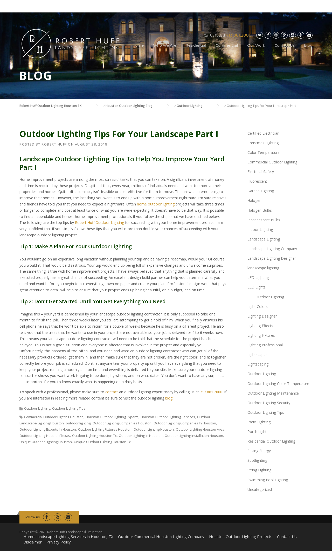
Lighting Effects (260, 325)
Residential (196, 45)
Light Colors (257, 306)
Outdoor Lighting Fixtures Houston (105, 429)
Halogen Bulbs (259, 210)
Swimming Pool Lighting (267, 479)
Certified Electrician (263, 133)
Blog (308, 45)
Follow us (32, 517)
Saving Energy (259, 450)
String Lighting (259, 469)
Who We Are (164, 45)
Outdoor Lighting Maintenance (273, 393)
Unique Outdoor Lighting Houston (45, 441)
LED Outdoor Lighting (265, 296)
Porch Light (257, 431)
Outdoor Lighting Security (268, 402)
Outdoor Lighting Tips (68, 408)
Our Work (256, 45)
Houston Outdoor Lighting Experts (112, 417)
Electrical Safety (260, 171)
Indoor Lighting (260, 229)
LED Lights (256, 287)
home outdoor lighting (156, 204)
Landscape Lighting (263, 239)
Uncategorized (259, 489)
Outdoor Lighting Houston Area (200, 429)
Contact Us (284, 45)
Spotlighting (257, 460)
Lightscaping (257, 364)
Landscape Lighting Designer (271, 258)
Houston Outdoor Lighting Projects (240, 537)
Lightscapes (257, 354)
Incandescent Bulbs (263, 219)
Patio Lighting (259, 421)
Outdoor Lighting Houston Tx (94, 435)
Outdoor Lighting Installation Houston (194, 435)
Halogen (254, 200)
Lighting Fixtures (261, 335)
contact (111, 391)
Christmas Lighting (263, 142)
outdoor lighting (78, 423)
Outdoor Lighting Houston (154, 429)
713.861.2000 (239, 35)
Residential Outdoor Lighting (271, 441)
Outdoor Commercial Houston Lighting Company (161, 537)
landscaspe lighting (263, 267)
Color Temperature (263, 152)
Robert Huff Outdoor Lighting (99, 222)
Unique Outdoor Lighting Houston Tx (102, 441)
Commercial (227, 45)
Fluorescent (257, 181)
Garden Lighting (260, 190)
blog (168, 398)
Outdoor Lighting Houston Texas (44, 435)
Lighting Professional (265, 344)
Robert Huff (54, 144)
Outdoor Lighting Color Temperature (278, 383)
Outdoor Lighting (37, 408)
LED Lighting (258, 277)
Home (138, 45)
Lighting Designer (262, 316)
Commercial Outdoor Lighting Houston (54, 417)
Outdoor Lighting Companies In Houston (185, 423)
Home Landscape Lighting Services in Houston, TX (68, 537)
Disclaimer (32, 542)
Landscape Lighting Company (272, 248)
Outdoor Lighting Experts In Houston (47, 429)
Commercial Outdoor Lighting (272, 162)
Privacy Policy (58, 542)
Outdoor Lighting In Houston (141, 435)
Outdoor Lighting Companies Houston (122, 423)
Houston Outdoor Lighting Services (168, 417)
